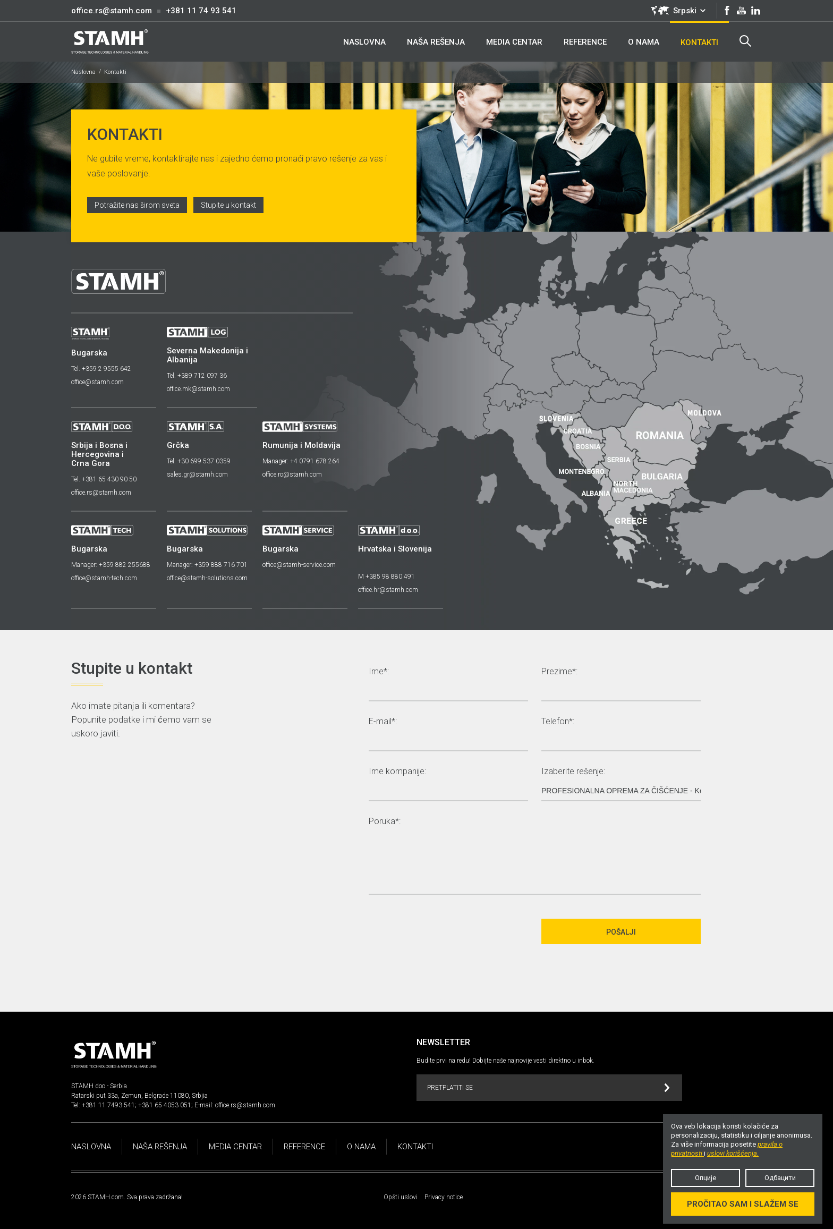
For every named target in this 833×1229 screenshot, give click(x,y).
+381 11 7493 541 (108, 1105)
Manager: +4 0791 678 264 (300, 461)
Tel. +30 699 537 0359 (199, 461)
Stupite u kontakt (228, 205)
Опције (705, 1178)
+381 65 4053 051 (164, 1105)
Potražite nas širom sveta (137, 205)
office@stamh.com (97, 382)
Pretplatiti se (548, 1087)
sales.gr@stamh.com (197, 474)
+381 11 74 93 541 (201, 10)
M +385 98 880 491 (386, 576)
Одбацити (780, 1178)
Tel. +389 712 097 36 (197, 375)
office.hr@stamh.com (388, 590)
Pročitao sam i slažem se (742, 1204)
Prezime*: (559, 671)
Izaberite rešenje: (573, 771)
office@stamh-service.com (299, 565)
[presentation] (449, 931)
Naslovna (83, 72)
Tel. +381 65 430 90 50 (104, 479)
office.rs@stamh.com (111, 10)
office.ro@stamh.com (292, 474)
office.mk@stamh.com (198, 389)
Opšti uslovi (401, 1197)
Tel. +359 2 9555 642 (101, 368)
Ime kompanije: (397, 771)
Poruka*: (385, 821)
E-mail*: (383, 721)
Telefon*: (557, 721)
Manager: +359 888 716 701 (207, 565)
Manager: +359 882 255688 (110, 565)
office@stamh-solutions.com (207, 578)
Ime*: (379, 671)
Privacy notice (443, 1197)
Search (745, 41)
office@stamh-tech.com (104, 578)
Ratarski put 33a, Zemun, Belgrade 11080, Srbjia (139, 1095)
